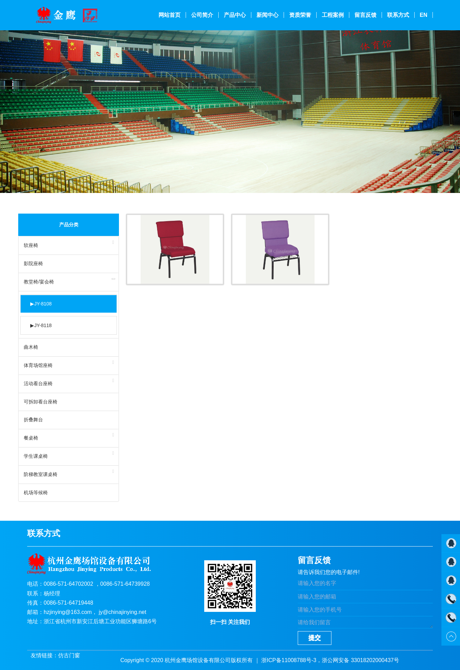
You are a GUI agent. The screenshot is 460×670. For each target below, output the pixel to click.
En (423, 15)
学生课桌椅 (36, 456)
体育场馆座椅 (38, 365)
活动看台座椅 (38, 383)
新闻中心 (267, 15)
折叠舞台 (33, 419)
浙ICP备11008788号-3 (288, 660)
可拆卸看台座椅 (40, 401)
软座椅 (31, 245)
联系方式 (398, 15)
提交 (314, 637)
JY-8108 (41, 304)
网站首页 (169, 15)
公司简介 (202, 15)
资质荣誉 (300, 15)
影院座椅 (33, 263)
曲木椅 (31, 347)
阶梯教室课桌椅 (40, 474)
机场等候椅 (36, 492)
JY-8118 (41, 326)
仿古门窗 (69, 655)
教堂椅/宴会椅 (39, 281)
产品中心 (235, 15)
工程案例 (333, 15)
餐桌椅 (31, 438)
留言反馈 (365, 15)
